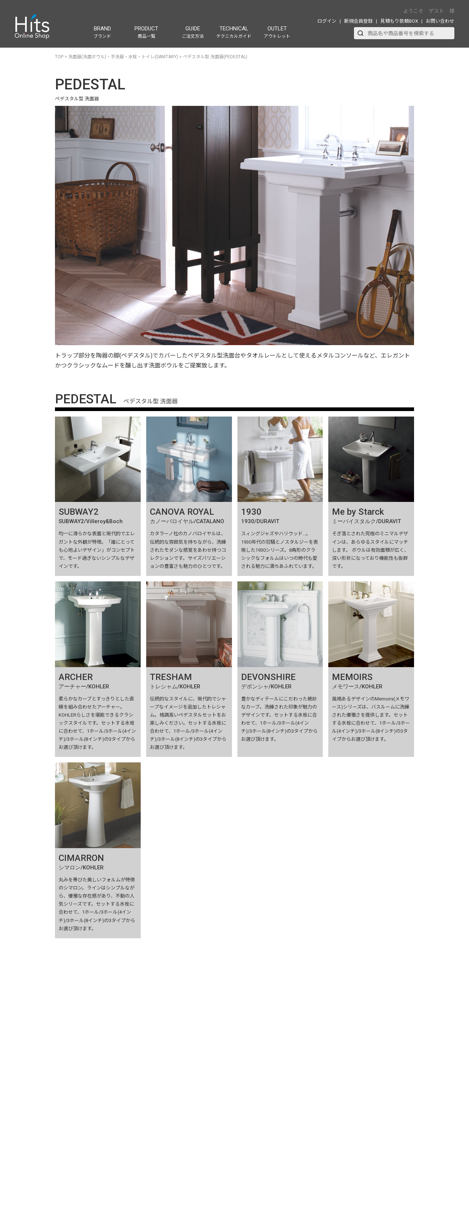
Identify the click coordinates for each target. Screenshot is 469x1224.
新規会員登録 (358, 21)
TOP (59, 56)
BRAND (102, 32)
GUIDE (193, 32)
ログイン (326, 21)
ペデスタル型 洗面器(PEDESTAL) (215, 56)
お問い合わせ (440, 21)
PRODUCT (146, 32)
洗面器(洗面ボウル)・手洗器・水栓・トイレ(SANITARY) (123, 56)
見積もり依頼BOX (399, 21)
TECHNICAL (233, 32)
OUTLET (277, 32)
